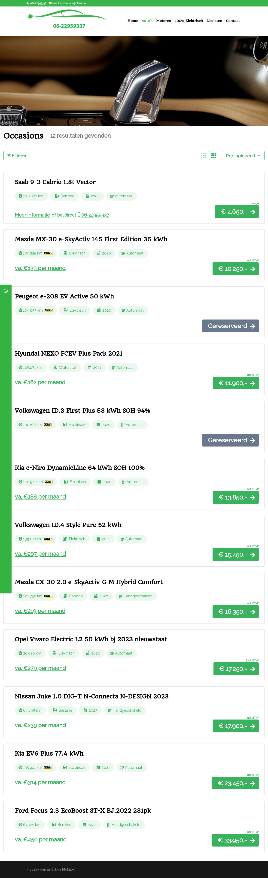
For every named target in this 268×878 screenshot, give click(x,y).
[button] (237, 211)
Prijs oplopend (243, 155)
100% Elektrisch (189, 21)
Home (133, 21)
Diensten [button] (214, 21)
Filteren (17, 155)
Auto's (147, 21)
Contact (233, 21)
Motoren (163, 21)
